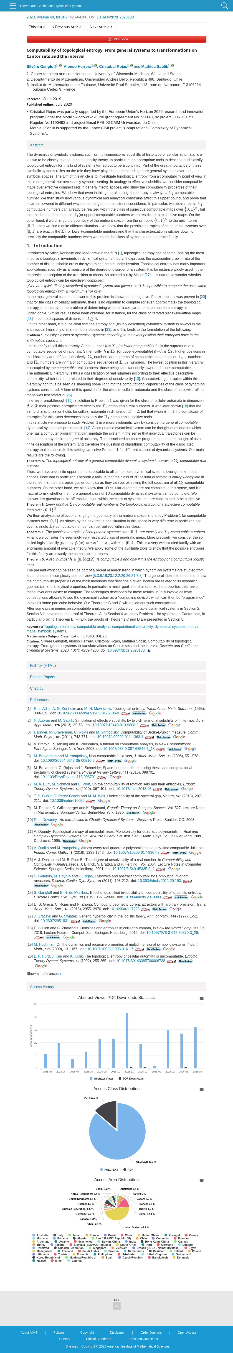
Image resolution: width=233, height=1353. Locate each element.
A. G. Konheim (64, 709)
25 (30, 319)
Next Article (101, 26)
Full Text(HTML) (43, 666)
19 (69, 401)
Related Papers (42, 677)
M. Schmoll (61, 784)
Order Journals (151, 1332)
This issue (37, 26)
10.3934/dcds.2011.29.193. (165, 881)
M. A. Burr (42, 784)
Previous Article (66, 26)
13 (137, 379)
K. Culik (76, 956)
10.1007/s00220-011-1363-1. (126, 737)
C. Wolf (84, 784)
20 (203, 297)
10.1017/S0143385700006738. (146, 961)
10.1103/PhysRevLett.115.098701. (74, 777)
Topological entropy (59, 627)
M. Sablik (65, 720)
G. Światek (68, 916)
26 (128, 576)
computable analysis (93, 627)
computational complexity (132, 627)
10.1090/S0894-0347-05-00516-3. (73, 760)
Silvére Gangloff (41, 66)
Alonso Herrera (77, 66)
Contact (64, 1339)
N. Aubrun (42, 720)
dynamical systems (170, 627)
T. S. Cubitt (43, 796)
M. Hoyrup (62, 876)
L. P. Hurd (42, 956)
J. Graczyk (42, 916)
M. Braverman (60, 732)
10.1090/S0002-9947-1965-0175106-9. (94, 713)
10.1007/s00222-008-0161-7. (116, 949)
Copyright (87, 1332)
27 (148, 275)
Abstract (36, 145)
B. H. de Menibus (74, 892)
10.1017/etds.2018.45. (139, 789)
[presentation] (171, 193)
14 (87, 428)
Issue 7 (62, 17)
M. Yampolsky (107, 732)
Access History (42, 987)
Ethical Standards (98, 1339)
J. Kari (57, 956)
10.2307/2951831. (61, 921)
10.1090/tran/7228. (130, 909)
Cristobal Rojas (113, 66)
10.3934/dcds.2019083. (148, 897)
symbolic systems (52, 631)
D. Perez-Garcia (67, 796)
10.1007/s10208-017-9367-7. (142, 852)
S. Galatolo (43, 876)
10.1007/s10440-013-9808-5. (121, 725)
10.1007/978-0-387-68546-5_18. (134, 749)
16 (105, 576)
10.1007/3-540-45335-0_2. (139, 869)
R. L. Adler (42, 709)
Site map (72, 1346)
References (39, 700)
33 (108, 329)
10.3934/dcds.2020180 (115, 17)
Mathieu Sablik (154, 66)
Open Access (187, 1332)
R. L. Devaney (45, 820)
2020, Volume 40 (40, 17)
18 (185, 406)
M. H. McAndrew (97, 709)
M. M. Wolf (96, 796)
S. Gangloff (43, 892)
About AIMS (29, 1332)
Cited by (36, 688)
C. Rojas (81, 732)
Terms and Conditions (142, 1339)
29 (123, 576)
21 (133, 576)
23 (110, 576)
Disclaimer (117, 1332)
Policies (58, 1332)
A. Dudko (41, 848)
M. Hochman (44, 944)
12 (115, 576)
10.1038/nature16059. (73, 801)
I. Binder (40, 732)
